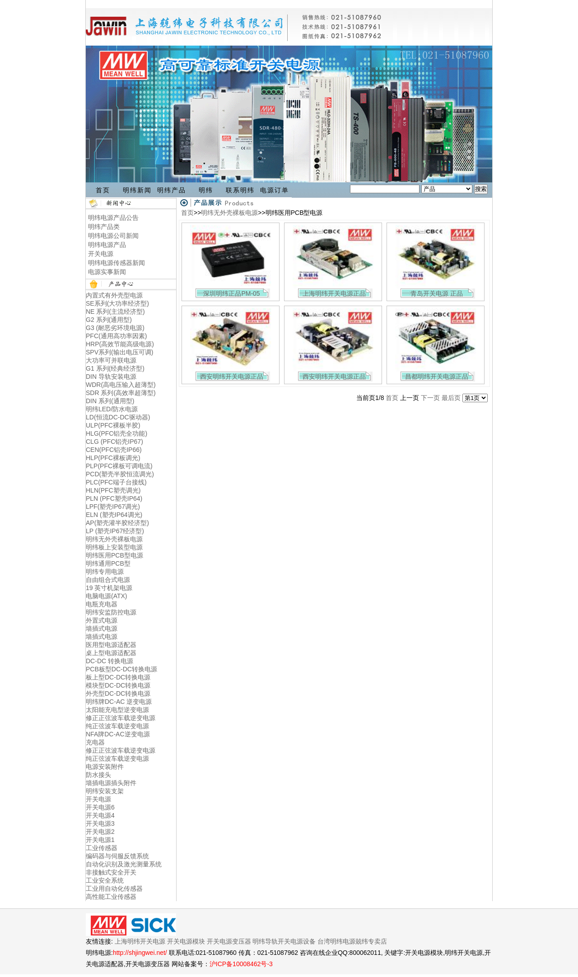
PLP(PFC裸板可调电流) (119, 466)
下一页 (430, 397)
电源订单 (274, 190)
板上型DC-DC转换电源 (118, 677)
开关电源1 (100, 839)
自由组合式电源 (108, 579)
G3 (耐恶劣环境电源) (115, 327)
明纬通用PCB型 (108, 563)
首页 (103, 190)
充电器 (95, 742)
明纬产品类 (104, 226)
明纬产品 (171, 190)
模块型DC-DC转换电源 (118, 685)
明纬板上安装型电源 (114, 547)
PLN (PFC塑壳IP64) (114, 498)
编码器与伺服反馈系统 (117, 856)
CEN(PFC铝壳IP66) (114, 449)
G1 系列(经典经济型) (115, 368)
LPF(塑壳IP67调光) (113, 506)
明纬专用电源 (105, 571)
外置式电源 (101, 620)
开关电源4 (100, 815)
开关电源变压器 (229, 941)
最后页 (451, 397)
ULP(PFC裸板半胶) (113, 425)
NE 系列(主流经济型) (115, 311)
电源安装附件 (105, 766)
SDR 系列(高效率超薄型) (121, 392)
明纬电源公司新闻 (113, 235)
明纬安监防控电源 (111, 612)
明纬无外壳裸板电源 (114, 539)
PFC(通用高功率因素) (116, 336)
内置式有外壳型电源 (114, 295)
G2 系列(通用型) (109, 319)
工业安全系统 (105, 880)
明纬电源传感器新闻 (116, 262)
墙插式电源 (101, 628)
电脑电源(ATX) (106, 596)
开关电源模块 (186, 941)
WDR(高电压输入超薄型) (121, 384)
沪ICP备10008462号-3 (241, 964)
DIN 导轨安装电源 (111, 376)
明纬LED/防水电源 (112, 409)
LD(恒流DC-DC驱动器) (118, 417)
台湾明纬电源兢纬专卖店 (352, 941)
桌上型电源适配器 (111, 652)
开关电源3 (100, 823)
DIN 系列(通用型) (110, 401)
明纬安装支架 (105, 791)
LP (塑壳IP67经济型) (115, 531)
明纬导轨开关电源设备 (284, 941)
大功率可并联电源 (111, 360)
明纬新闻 (137, 190)
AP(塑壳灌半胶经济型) (117, 522)
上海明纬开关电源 (140, 941)
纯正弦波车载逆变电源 (117, 726)
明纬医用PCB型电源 (114, 555)
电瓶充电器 (101, 604)
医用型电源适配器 (111, 644)
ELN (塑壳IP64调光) (114, 514)
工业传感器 (101, 847)
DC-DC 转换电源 (109, 661)
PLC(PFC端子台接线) (116, 482)
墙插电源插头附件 (111, 782)
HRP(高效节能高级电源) (120, 344)
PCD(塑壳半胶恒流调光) (120, 474)
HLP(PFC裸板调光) (113, 457)
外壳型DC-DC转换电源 (118, 693)
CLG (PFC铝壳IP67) (114, 441)
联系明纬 (240, 190)
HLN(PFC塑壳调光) (113, 490)
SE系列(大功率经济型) (117, 303)
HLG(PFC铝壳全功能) (116, 433)
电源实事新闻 (107, 271)
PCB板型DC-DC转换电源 (121, 669)
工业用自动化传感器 (114, 888)
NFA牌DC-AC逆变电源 (118, 734)
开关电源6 (100, 807)
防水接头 (98, 774)
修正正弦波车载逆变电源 (120, 717)
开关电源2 (100, 831)
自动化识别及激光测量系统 (124, 864)
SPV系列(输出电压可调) (119, 352)
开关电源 (100, 253)
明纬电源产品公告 (113, 217)
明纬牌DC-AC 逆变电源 (119, 701)
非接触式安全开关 (111, 872)
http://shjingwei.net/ (140, 952)
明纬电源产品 (107, 244)
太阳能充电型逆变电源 (117, 709)
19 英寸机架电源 (109, 587)
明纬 (206, 190)
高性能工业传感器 (111, 896)
